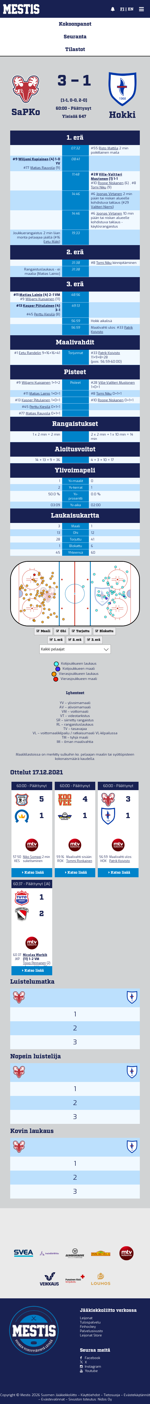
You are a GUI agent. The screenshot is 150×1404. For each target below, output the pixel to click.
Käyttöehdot (91, 1395)
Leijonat (86, 1318)
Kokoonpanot (75, 24)
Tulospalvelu (90, 1322)
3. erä (93, 640)
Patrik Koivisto (109, 353)
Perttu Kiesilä (44, 314)
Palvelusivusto (91, 1331)
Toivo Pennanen (34, 963)
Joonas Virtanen (109, 194)
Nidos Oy (105, 1399)
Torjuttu (80, 631)
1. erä (56, 640)
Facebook (92, 1358)
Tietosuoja (112, 1395)
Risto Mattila (108, 148)
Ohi (60, 631)
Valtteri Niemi (102, 207)
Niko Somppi (32, 857)
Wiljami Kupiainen (33, 159)
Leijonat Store (91, 1335)
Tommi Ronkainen (79, 861)
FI (122, 9)
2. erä (74, 640)
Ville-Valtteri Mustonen (106, 176)
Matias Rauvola (42, 168)
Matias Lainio (30, 295)
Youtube (91, 1371)
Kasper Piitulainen (38, 306)
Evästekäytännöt (137, 1395)
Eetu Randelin (30, 353)
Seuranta (75, 37)
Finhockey (88, 1327)
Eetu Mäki (51, 242)
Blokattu (104, 631)
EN (130, 9)
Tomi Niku (98, 187)
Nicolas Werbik (35, 955)
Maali (42, 631)
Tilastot (75, 49)
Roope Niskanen (111, 183)
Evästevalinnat (53, 1399)
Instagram (93, 1366)
